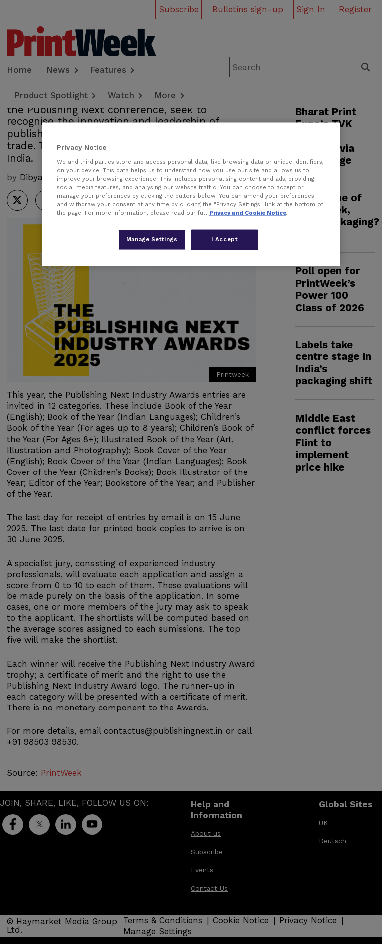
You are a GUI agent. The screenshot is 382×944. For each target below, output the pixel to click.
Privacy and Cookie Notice (247, 212)
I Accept (224, 239)
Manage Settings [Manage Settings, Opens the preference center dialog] (152, 239)
